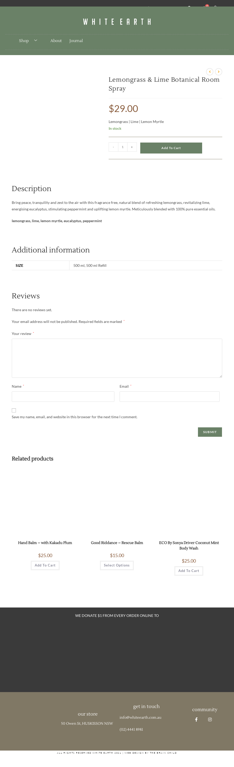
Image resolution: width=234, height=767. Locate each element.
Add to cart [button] (45, 565)
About (56, 40)
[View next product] (218, 71)
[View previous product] (209, 71)
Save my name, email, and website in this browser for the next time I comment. (74, 417)
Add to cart (171, 148)
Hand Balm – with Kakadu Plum (45, 543)
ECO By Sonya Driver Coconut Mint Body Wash (189, 546)
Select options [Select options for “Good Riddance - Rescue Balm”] (117, 565)
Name (18, 386)
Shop (30, 40)
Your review (23, 333)
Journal (76, 40)
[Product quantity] (122, 147)
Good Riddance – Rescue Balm (117, 543)
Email (125, 386)
